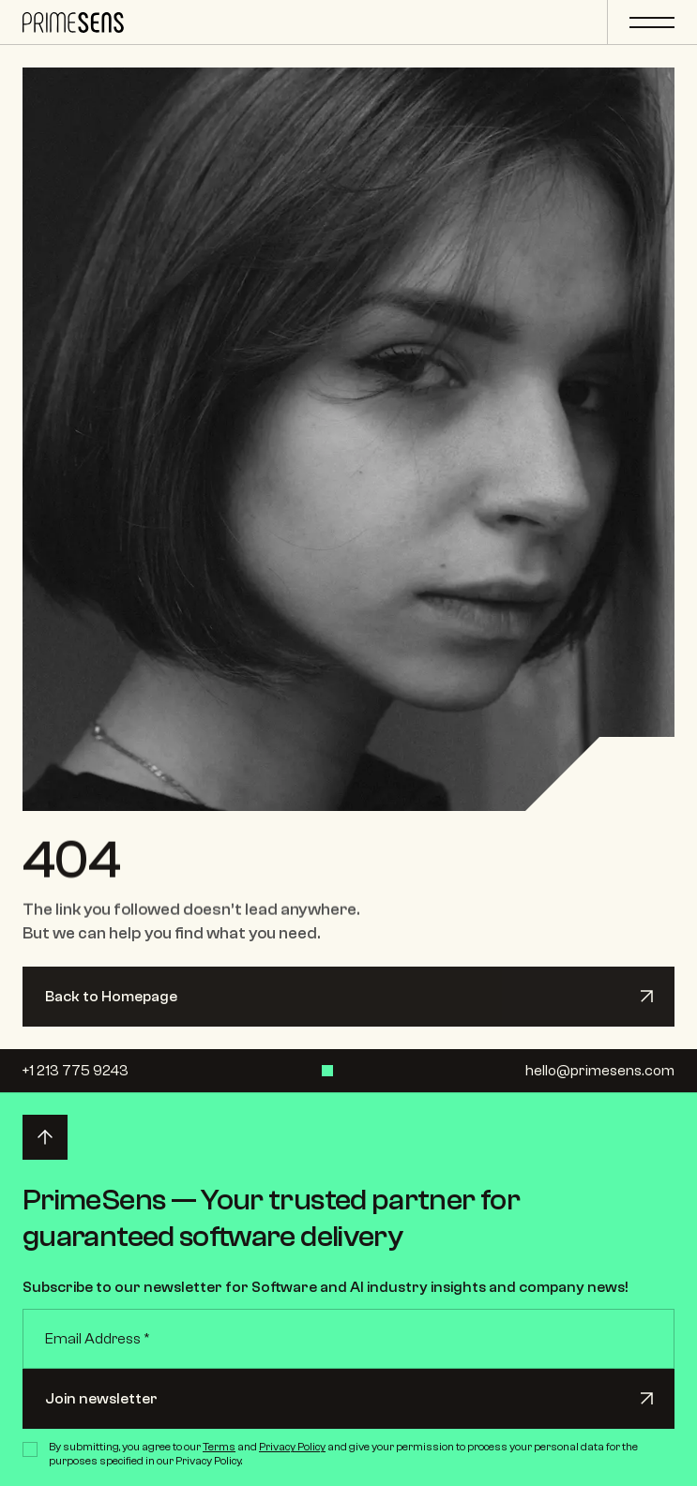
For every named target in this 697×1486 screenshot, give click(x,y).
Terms (219, 1446)
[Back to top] (45, 1137)
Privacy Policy (292, 1446)
